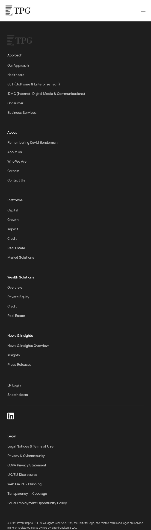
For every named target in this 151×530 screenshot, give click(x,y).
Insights (13, 355)
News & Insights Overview (28, 345)
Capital (12, 210)
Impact (12, 229)
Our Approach (18, 65)
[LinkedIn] (10, 415)
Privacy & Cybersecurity (26, 455)
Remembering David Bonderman (32, 142)
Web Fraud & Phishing (24, 484)
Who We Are (17, 161)
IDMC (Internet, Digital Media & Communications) (46, 93)
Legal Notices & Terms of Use (30, 446)
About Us (14, 151)
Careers (13, 170)
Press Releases (19, 364)
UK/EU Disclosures (22, 474)
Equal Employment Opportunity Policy (37, 503)
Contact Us (16, 180)
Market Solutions (20, 257)
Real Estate (16, 248)
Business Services (22, 112)
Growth (13, 219)
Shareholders (17, 394)
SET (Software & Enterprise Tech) (33, 84)
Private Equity (18, 296)
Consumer (15, 103)
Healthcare (15, 74)
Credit (12, 238)
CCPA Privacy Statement (26, 465)
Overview (14, 287)
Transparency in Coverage (27, 493)
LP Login (14, 385)
